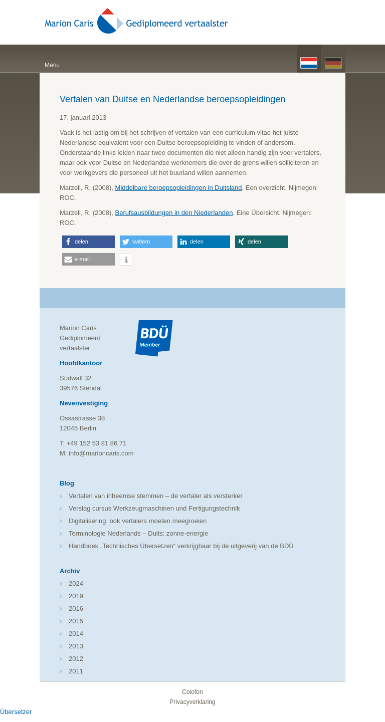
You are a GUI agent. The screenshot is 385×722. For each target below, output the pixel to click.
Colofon (192, 691)
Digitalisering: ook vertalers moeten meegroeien (138, 521)
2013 (76, 646)
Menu (52, 65)
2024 (76, 583)
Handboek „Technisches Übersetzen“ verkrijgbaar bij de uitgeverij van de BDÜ (181, 546)
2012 (76, 658)
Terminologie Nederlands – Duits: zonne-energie (138, 533)
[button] (88, 241)
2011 (76, 671)
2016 (76, 608)
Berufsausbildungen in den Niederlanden (174, 212)
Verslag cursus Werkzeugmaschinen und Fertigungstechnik (154, 508)
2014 (76, 633)
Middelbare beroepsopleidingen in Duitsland (178, 187)
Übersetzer (16, 711)
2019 (76, 596)
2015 (76, 621)
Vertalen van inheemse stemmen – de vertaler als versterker (156, 496)
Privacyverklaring (192, 701)
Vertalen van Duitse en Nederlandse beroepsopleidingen (172, 99)
